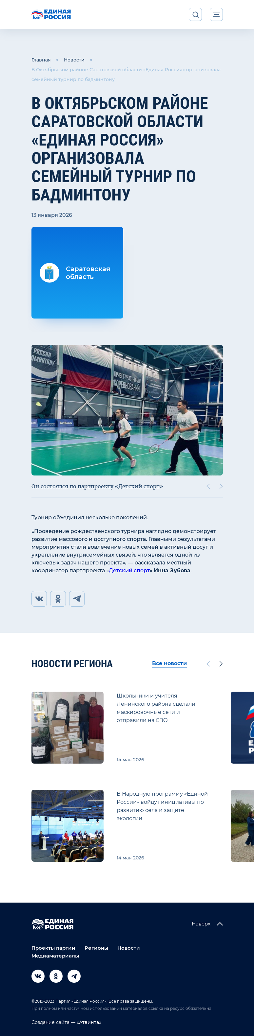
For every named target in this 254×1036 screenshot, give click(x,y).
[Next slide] (221, 486)
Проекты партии (53, 948)
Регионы (96, 948)
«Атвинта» (88, 1022)
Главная (41, 60)
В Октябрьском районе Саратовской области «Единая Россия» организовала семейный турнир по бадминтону (126, 74)
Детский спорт (129, 570)
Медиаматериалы (55, 956)
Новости (74, 60)
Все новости (169, 664)
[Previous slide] (207, 486)
